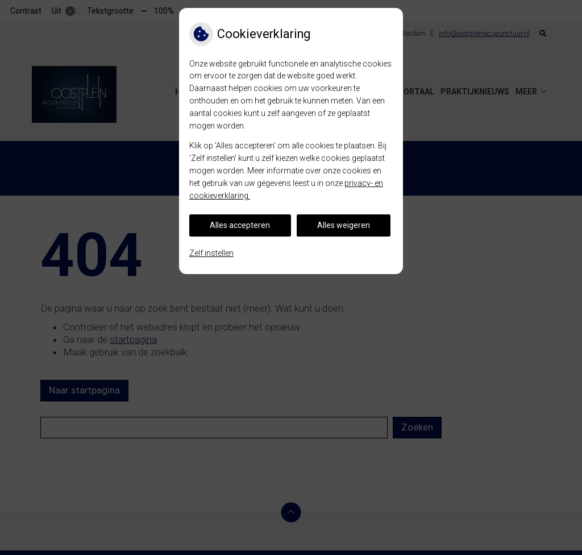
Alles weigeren (343, 225)
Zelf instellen (211, 253)
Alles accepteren (240, 225)
